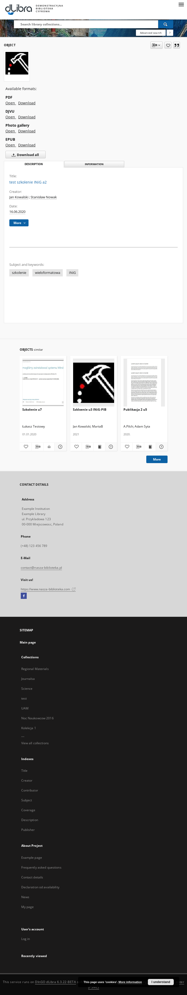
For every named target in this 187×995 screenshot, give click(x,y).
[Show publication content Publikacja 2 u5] (150, 446)
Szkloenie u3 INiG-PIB (89, 409)
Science (27, 688)
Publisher (28, 830)
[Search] (165, 24)
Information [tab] (94, 164)
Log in (25, 939)
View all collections (35, 743)
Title (24, 770)
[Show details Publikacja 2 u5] (161, 446)
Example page (31, 857)
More (157, 459)
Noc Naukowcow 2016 (37, 718)
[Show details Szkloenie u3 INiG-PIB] (110, 446)
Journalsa (28, 678)
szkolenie (19, 272)
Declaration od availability (40, 887)
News (25, 897)
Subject (26, 800)
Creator (27, 780)
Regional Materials (35, 669)
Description (29, 820)
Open (10, 102)
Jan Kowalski (18, 197)
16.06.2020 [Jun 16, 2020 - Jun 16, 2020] (17, 211)
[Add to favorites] (167, 45)
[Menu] (181, 4)
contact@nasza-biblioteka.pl (41, 567)
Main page (28, 642)
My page (27, 907)
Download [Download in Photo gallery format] (27, 130)
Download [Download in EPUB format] (27, 145)
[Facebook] (24, 596)
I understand (160, 982)
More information (130, 982)
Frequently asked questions (41, 867)
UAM (25, 708)
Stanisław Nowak (44, 197)
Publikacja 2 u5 (135, 409)
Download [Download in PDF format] (27, 102)
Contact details (32, 877)
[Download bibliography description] (37, 446)
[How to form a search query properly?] (170, 33)
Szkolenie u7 (32, 409)
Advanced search (151, 33)
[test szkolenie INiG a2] (16, 63)
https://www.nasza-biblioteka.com (48, 589)
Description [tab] (34, 164)
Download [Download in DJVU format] (27, 116)
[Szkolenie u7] (43, 383)
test (24, 698)
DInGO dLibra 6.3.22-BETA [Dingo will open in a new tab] (55, 982)
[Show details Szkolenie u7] (59, 446)
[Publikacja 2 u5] (144, 383)
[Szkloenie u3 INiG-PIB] (93, 383)
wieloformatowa (47, 272)
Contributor (29, 790)
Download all (24, 155)
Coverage (28, 810)
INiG (72, 272)
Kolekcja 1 (28, 728)
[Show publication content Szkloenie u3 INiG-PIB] (99, 446)
